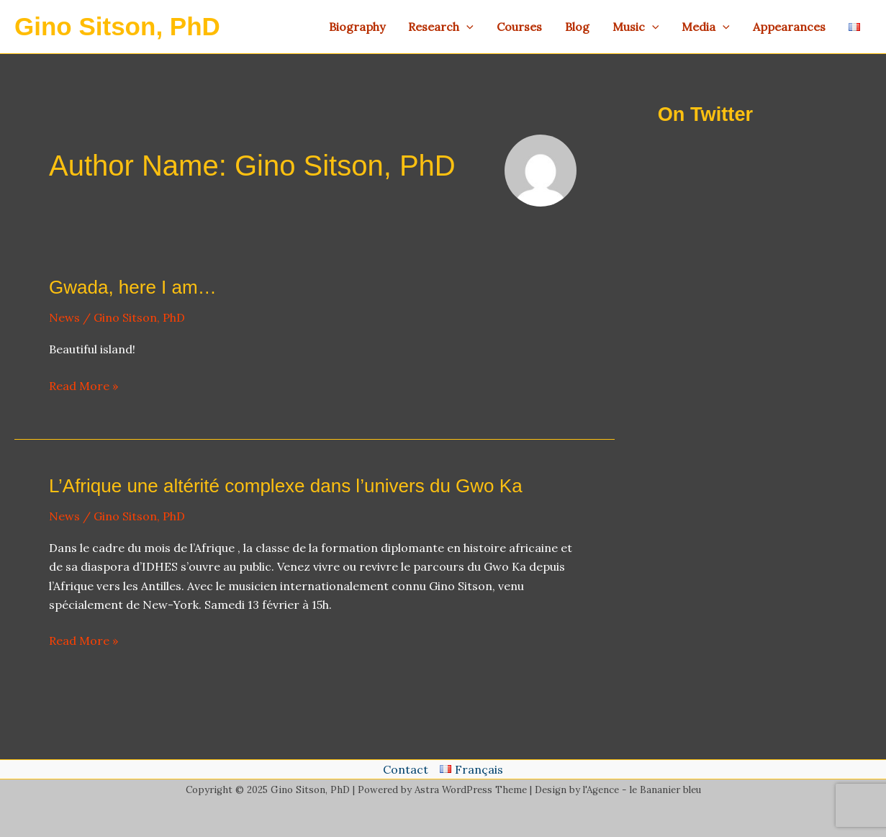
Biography (357, 26)
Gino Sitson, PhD (117, 26)
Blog (577, 26)
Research (441, 27)
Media (706, 27)
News (64, 317)
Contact (405, 769)
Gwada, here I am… (133, 287)
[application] (466, 27)
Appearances (789, 26)
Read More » (83, 385)
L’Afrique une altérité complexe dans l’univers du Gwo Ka (286, 486)
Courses (519, 26)
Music (635, 27)
